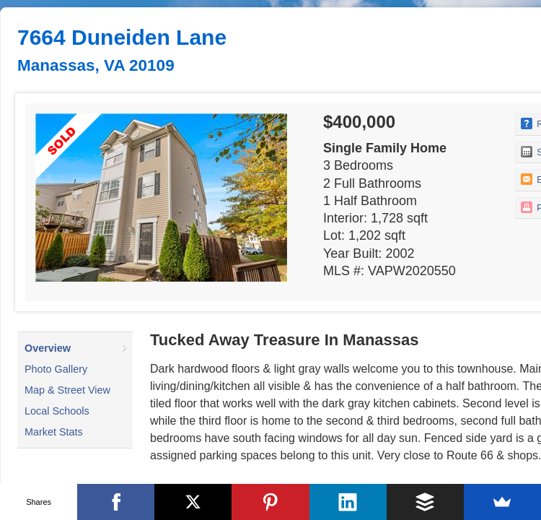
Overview (48, 348)
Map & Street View (67, 390)
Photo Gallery (56, 369)
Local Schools (57, 411)
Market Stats (54, 432)
